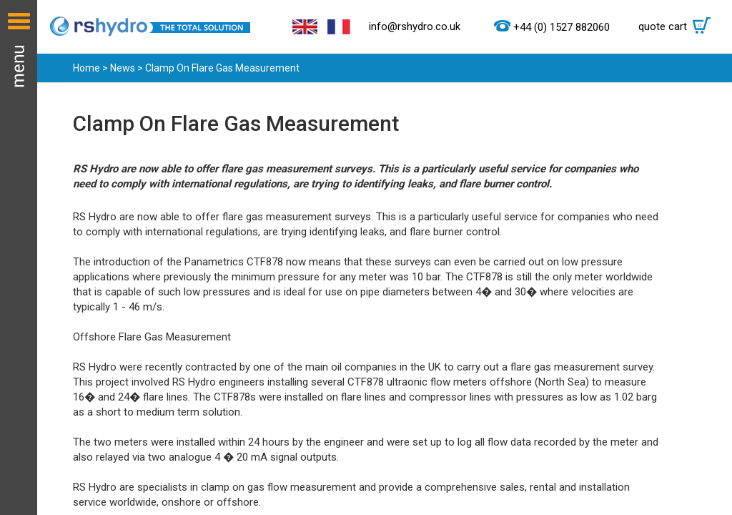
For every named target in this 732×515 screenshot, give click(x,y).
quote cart (678, 26)
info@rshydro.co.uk (414, 26)
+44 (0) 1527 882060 (561, 27)
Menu (18, 257)
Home (86, 68)
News (122, 68)
